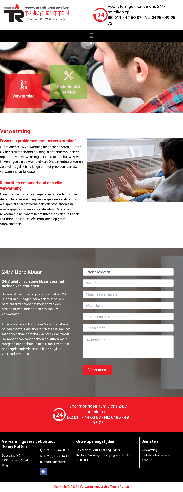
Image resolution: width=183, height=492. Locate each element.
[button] (91, 36)
